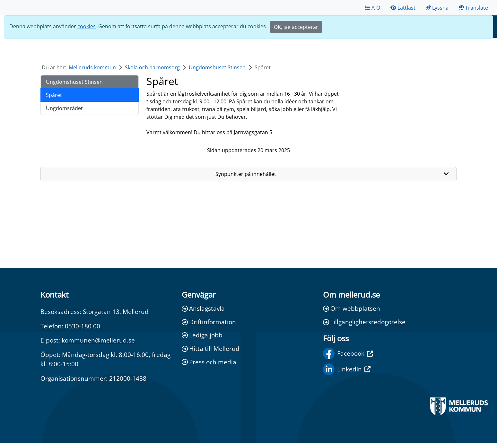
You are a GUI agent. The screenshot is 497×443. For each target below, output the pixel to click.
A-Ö (372, 7)
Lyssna (437, 7)
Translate (473, 7)
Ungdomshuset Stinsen (217, 67)
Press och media (209, 362)
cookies (86, 26)
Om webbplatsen (351, 308)
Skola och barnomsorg (152, 67)
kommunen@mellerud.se (98, 340)
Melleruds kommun (92, 67)
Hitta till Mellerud (211, 348)
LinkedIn (347, 369)
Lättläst (402, 7)
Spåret (54, 95)
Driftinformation (209, 321)
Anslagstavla (203, 308)
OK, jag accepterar (296, 26)
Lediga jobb (202, 335)
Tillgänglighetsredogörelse (364, 321)
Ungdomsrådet (64, 108)
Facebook (348, 353)
